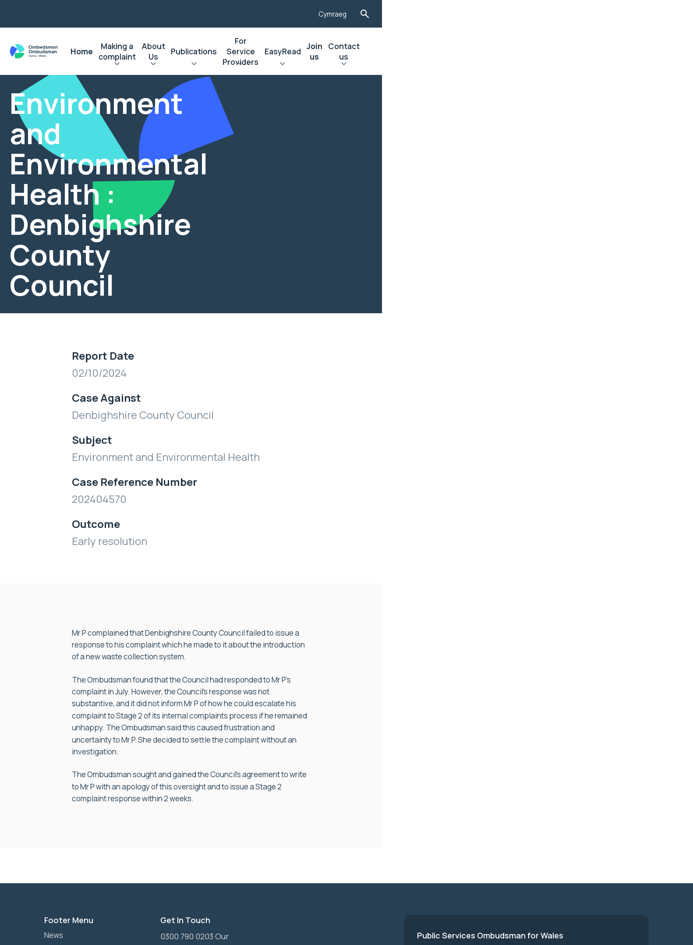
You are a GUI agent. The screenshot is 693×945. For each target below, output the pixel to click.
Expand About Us (324, 65)
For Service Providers (452, 51)
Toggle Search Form (641, 14)
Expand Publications (376, 65)
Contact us (611, 51)
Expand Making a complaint (258, 65)
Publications (377, 51)
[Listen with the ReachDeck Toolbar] (573, 12)
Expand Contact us (611, 65)
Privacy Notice (71, 780)
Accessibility (68, 765)
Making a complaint (259, 51)
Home (199, 51)
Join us (565, 51)
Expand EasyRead (522, 65)
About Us (324, 51)
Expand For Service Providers (452, 65)
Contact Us (65, 795)
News (54, 735)
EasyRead (522, 51)
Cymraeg (608, 14)
